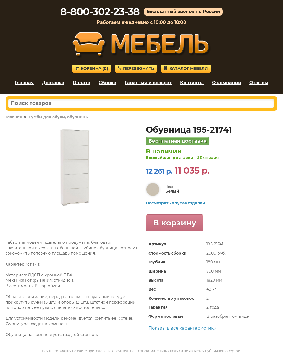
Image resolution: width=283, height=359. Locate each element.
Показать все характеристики (182, 328)
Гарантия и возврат (148, 82)
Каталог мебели (186, 68)
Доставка (53, 82)
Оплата (81, 82)
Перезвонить (136, 68)
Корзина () (91, 68)
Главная (24, 82)
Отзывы (258, 82)
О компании (226, 82)
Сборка (107, 82)
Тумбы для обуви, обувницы (58, 116)
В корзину (174, 222)
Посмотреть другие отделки (175, 203)
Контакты (192, 82)
